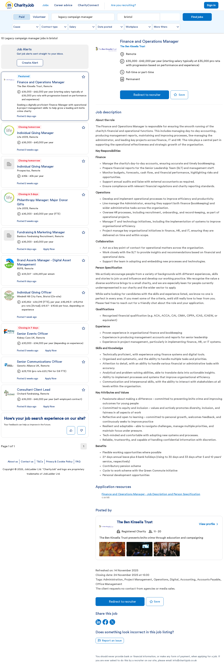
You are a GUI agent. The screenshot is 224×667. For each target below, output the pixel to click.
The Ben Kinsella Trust (132, 46)
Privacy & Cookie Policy (59, 461)
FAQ (77, 461)
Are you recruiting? (123, 5)
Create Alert (30, 62)
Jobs (45, 5)
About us (13, 461)
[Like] (71, 430)
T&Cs (39, 461)
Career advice (63, 5)
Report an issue (110, 640)
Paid (21, 17)
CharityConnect (88, 5)
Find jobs (197, 17)
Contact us (27, 461)
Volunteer (39, 17)
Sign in (211, 5)
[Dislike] (81, 430)
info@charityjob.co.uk (185, 660)
